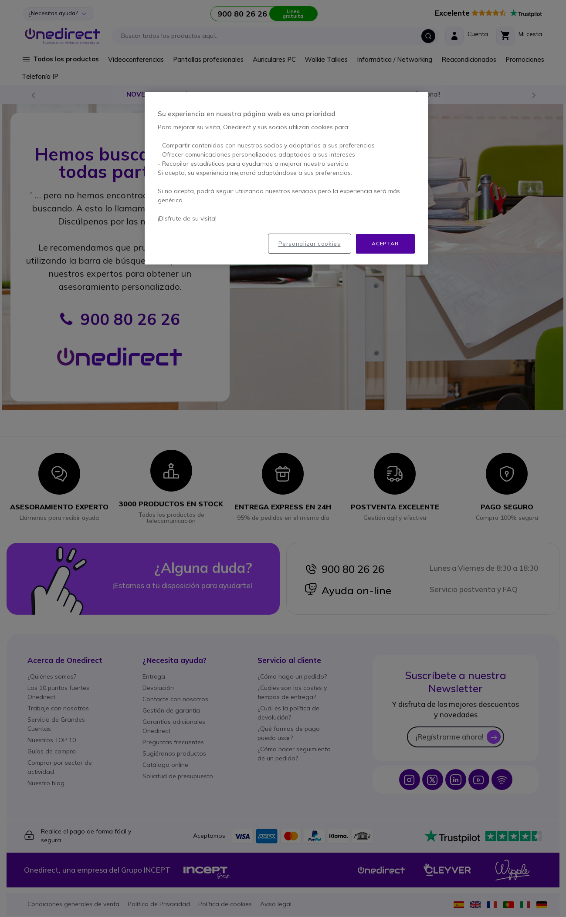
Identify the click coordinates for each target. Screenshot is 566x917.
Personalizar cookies (309, 243)
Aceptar (385, 243)
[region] (286, 178)
